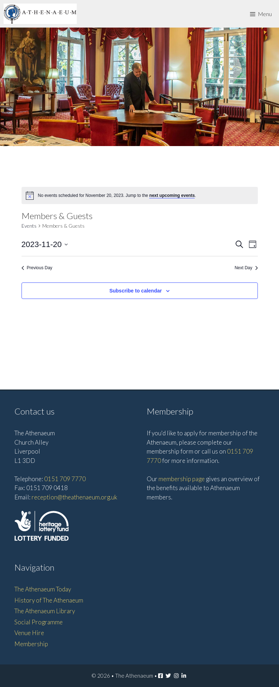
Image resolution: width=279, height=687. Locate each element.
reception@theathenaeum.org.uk (74, 497)
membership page (182, 479)
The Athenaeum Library (44, 611)
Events (29, 226)
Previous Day (37, 267)
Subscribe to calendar (135, 291)
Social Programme (38, 622)
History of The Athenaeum (48, 600)
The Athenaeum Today (42, 589)
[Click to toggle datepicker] (45, 244)
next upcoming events (172, 195)
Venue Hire (29, 633)
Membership (31, 644)
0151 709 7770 (65, 479)
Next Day (246, 267)
